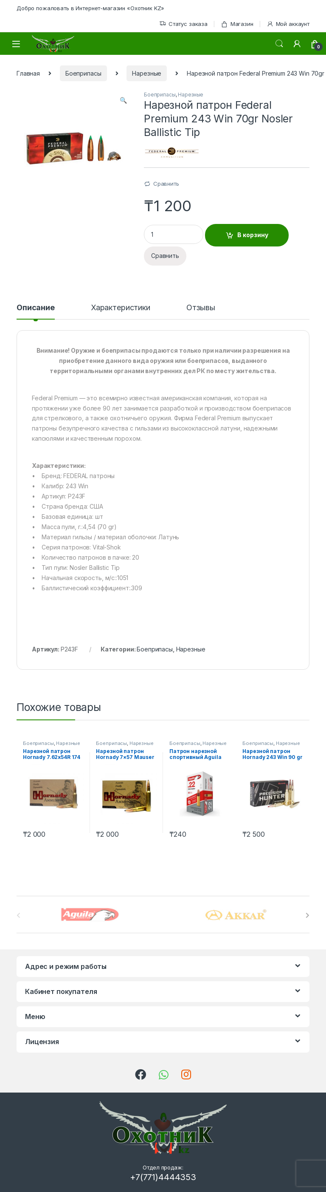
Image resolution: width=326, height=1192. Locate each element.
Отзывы (200, 308)
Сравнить (166, 183)
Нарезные (146, 73)
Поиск (279, 43)
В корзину (252, 234)
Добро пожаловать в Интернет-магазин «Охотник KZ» (90, 8)
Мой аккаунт (288, 24)
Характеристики (120, 308)
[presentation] (307, 915)
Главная (28, 73)
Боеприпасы (83, 73)
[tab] (36, 311)
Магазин (237, 24)
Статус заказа (183, 24)
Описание (36, 308)
